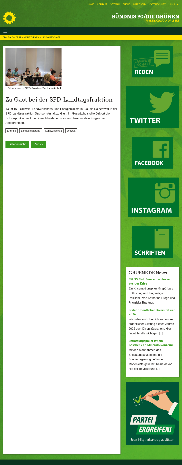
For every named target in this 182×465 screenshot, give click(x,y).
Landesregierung (30, 130)
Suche (126, 4)
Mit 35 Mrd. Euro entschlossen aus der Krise (150, 281)
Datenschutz (158, 4)
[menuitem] (91, 4)
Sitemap (115, 4)
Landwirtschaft (51, 37)
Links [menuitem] (171, 4)
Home (91, 4)
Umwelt (71, 130)
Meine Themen (32, 37)
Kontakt (102, 4)
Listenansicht (17, 144)
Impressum (140, 4)
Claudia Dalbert (12, 37)
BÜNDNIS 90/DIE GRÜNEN (145, 17)
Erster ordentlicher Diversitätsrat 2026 (152, 312)
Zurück (38, 144)
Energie (11, 130)
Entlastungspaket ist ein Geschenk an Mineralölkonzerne (151, 343)
